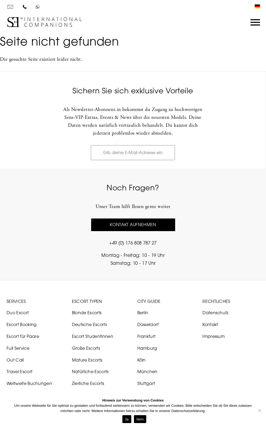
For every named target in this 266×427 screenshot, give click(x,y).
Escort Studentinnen (92, 336)
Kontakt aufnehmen (133, 224)
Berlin (142, 312)
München (147, 371)
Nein (140, 419)
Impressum (213, 336)
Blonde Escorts (86, 312)
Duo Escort (18, 312)
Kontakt (210, 324)
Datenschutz (215, 312)
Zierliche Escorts (88, 383)
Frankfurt (146, 336)
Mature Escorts (87, 360)
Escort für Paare (23, 336)
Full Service (18, 348)
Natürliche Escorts (90, 371)
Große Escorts (86, 348)
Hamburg (147, 348)
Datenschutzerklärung (188, 411)
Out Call (15, 360)
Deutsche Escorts (89, 324)
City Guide (149, 301)
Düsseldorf (148, 324)
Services (16, 301)
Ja (127, 419)
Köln (141, 360)
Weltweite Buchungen (29, 383)
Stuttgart (146, 383)
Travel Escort (19, 371)
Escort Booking (21, 324)
